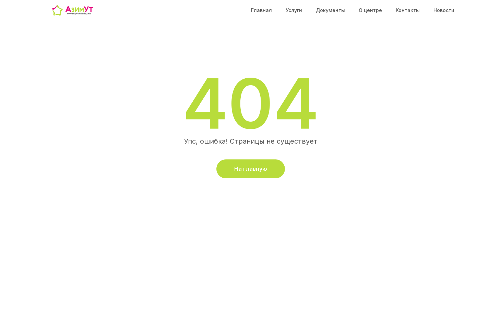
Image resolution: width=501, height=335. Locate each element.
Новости (443, 10)
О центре (370, 10)
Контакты (408, 10)
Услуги (294, 10)
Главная (261, 10)
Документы (330, 10)
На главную (250, 168)
